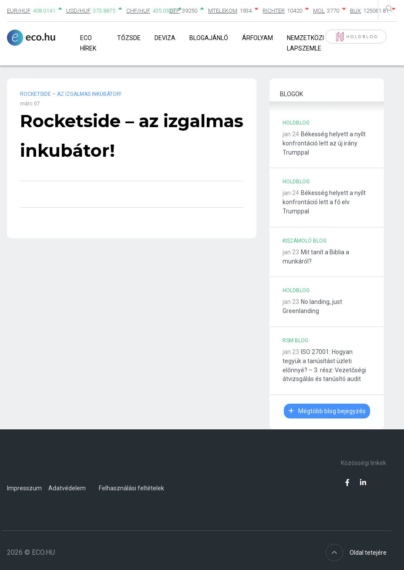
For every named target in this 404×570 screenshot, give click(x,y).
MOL (319, 10)
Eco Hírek (88, 42)
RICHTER (274, 10)
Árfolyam (257, 37)
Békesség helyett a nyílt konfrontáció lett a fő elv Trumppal (324, 202)
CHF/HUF (138, 10)
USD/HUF (78, 10)
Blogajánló (208, 37)
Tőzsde (129, 37)
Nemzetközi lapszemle (305, 42)
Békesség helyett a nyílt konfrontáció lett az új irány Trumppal (324, 143)
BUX (355, 10)
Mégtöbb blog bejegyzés (327, 411)
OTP (174, 10)
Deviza (165, 37)
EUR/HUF (18, 10)
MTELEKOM (222, 10)
